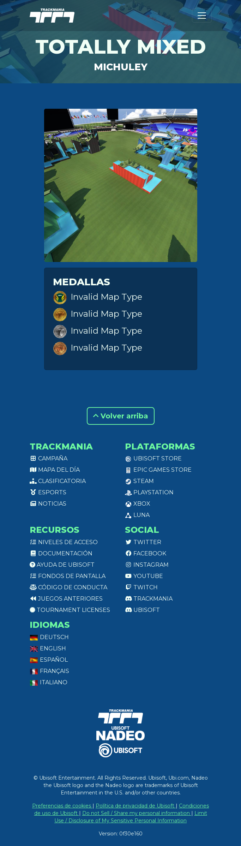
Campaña (48, 458)
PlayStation (149, 492)
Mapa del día (55, 469)
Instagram (147, 564)
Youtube (144, 576)
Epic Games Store (158, 469)
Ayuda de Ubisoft (62, 564)
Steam (139, 481)
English (48, 648)
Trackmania (149, 598)
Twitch (141, 587)
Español (49, 659)
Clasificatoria (58, 481)
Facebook (145, 553)
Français (49, 671)
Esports (48, 492)
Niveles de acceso (64, 542)
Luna (137, 515)
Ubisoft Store (153, 458)
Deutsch (49, 637)
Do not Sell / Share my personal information (136, 813)
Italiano (48, 682)
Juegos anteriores (66, 598)
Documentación (61, 553)
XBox (137, 503)
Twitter (143, 542)
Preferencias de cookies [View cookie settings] (62, 806)
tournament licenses (70, 610)
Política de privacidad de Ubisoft (136, 806)
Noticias (48, 503)
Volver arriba (120, 416)
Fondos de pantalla (68, 576)
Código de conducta (68, 587)
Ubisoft (142, 610)
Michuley (120, 67)
